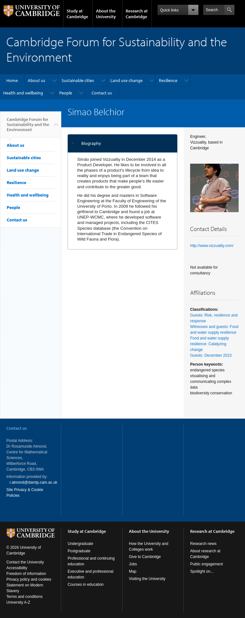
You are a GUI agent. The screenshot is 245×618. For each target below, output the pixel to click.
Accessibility (16, 568)
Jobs (133, 564)
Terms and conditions (24, 596)
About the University (106, 13)
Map (132, 571)
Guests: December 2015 (211, 355)
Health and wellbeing (23, 93)
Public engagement (206, 564)
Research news (203, 543)
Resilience (168, 80)
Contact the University (25, 562)
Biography (91, 143)
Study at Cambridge (77, 13)
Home (12, 80)
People (65, 93)
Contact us (102, 93)
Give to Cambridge (145, 557)
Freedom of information (26, 573)
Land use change (126, 80)
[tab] (122, 143)
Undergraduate (80, 543)
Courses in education (86, 584)
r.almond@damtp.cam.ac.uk (33, 482)
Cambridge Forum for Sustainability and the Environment (28, 127)
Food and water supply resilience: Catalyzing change (209, 344)
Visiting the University (147, 579)
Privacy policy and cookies (28, 579)
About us (36, 80)
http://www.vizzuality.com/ (212, 245)
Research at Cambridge (137, 13)
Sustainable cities (78, 80)
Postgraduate (79, 551)
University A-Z (18, 602)
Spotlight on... (201, 571)
